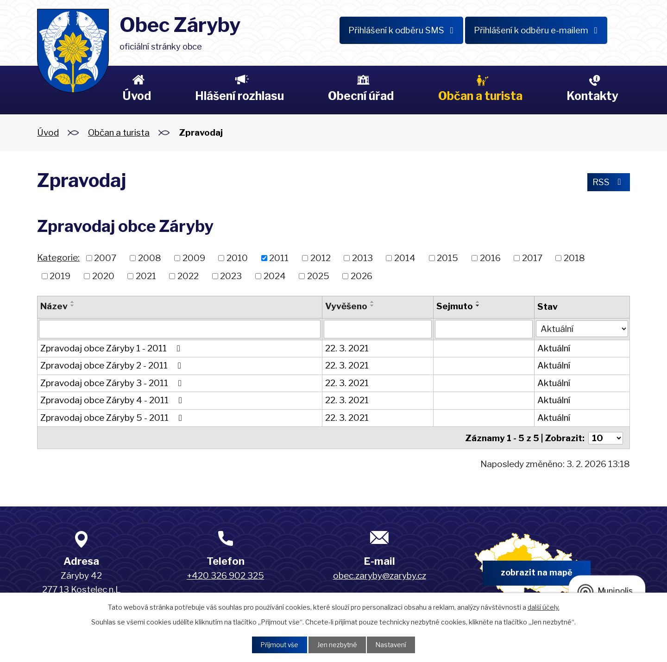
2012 (320, 258)
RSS (608, 182)
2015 (447, 258)
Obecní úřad (361, 96)
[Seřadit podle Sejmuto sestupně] (478, 305)
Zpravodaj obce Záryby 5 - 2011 (113, 417)
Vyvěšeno (346, 306)
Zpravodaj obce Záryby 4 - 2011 (113, 400)
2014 (404, 258)
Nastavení (392, 645)
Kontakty (592, 96)
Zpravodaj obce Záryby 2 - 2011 (112, 365)
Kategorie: (58, 257)
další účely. (544, 607)
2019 (60, 275)
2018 (574, 258)
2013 (362, 258)
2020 (103, 275)
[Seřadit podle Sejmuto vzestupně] (478, 302)
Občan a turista (480, 96)
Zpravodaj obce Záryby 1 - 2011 (112, 348)
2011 (279, 258)
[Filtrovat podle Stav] (582, 328)
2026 (361, 275)
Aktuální (553, 348)
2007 (105, 258)
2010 (237, 258)
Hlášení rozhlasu (239, 96)
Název (54, 306)
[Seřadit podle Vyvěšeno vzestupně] (372, 302)
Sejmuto (454, 306)
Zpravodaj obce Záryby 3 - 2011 (112, 383)
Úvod (136, 96)
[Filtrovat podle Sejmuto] (484, 329)
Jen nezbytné (337, 645)
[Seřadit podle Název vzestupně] (73, 302)
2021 (146, 275)
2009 (193, 258)
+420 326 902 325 (225, 575)
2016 (490, 258)
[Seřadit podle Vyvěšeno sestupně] (372, 305)
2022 (188, 275)
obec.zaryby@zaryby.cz (379, 575)
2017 (532, 258)
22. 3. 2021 (347, 348)
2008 (149, 258)
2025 (318, 275)
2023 (231, 275)
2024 (275, 275)
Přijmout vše (278, 645)
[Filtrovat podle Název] (180, 329)
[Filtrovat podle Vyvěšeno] (378, 329)
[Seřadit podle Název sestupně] (73, 305)
